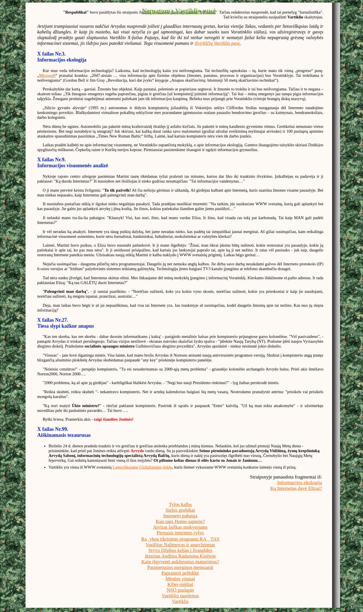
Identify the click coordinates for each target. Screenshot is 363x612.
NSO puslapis (180, 590)
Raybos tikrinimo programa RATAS (180, 539)
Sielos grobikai (180, 510)
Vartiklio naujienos (180, 595)
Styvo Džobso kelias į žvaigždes (180, 550)
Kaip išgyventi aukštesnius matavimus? (180, 561)
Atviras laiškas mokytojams (180, 527)
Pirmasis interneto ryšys (180, 532)
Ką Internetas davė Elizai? (296, 488)
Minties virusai (180, 578)
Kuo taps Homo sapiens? (180, 521)
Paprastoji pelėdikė (180, 573)
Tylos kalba (180, 504)
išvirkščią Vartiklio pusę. (218, 43)
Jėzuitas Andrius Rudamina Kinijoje (180, 556)
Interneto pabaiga (180, 515)
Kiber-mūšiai (180, 584)
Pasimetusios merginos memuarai (180, 567)
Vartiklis (180, 601)
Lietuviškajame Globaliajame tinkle (142, 467)
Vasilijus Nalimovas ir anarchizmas (180, 544)
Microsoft (47, 75)
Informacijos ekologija (299, 482)
